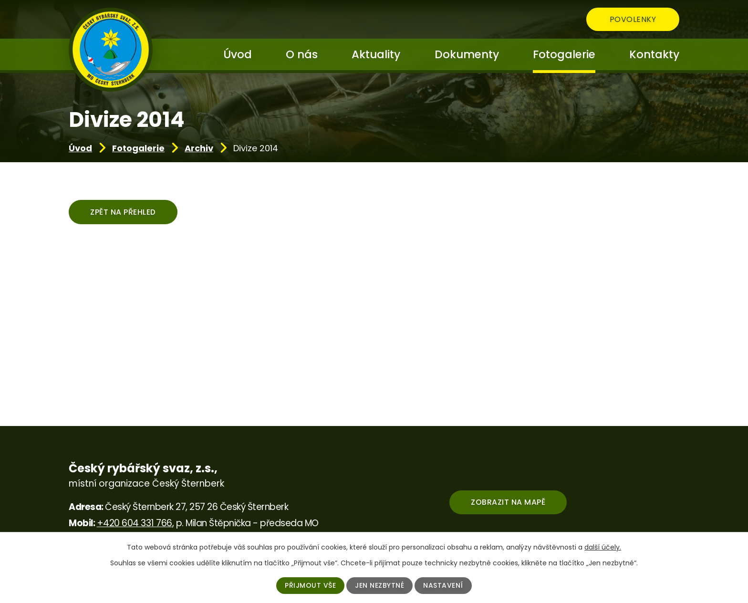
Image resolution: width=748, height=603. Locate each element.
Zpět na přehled (123, 212)
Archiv (199, 148)
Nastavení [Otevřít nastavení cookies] (443, 585)
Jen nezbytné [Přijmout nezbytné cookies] (379, 585)
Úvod (80, 148)
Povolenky (633, 19)
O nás (302, 54)
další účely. (602, 547)
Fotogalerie (138, 148)
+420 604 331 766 (134, 523)
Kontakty (654, 54)
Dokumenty (467, 54)
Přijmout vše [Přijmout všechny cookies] (310, 585)
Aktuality (376, 54)
